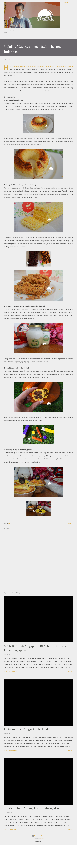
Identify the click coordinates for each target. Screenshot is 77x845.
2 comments (12, 829)
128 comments (13, 671)
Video (20, 35)
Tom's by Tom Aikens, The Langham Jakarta (33, 808)
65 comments (13, 750)
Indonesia (44, 35)
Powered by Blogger (38, 835)
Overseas (53, 35)
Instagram (62, 35)
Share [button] (69, 523)
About (12, 35)
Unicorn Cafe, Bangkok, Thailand (26, 729)
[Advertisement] (38, 579)
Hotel (27, 35)
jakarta (10, 523)
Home (5, 35)
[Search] (65, 3)
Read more (70, 671)
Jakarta (35, 35)
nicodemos (42, 838)
